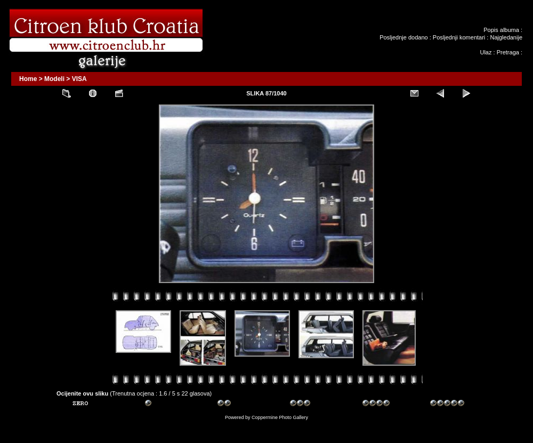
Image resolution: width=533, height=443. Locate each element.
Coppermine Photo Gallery (280, 417)
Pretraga (508, 52)
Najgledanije (506, 37)
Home (28, 79)
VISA (79, 79)
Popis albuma (501, 30)
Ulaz (485, 52)
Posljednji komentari (459, 37)
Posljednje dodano (403, 37)
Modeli (54, 79)
